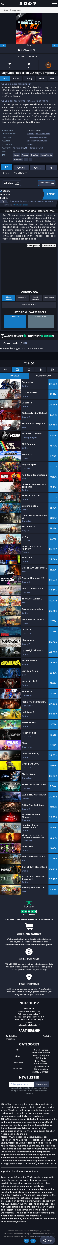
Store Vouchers (41, 1050)
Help (47, 1240)
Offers (6, 173)
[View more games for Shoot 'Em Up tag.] (46, 156)
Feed (52, 78)
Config (29, 78)
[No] (54, 1236)
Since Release (8, 298)
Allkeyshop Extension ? (29, 1025)
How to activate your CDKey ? (29, 1019)
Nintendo (17, 1068)
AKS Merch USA (41, 1069)
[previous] (3, 45)
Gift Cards (41, 1058)
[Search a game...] (29, 10)
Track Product (29, 305)
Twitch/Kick (11, 1036)
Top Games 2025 (41, 1066)
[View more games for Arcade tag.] (25, 156)
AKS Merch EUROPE (40, 1072)
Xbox (17, 1056)
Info (5, 78)
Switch (40, 148)
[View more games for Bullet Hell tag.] (18, 161)
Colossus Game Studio (37, 137)
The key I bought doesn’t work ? (29, 1017)
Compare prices (21, 205)
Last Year (22, 297)
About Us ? (29, 1008)
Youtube (47, 1036)
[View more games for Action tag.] (17, 156)
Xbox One (20, 148)
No (33, 1241)
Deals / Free (40, 1061)
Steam (30, 144)
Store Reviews (40, 1063)
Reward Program (41, 1055)
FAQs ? (29, 1022)
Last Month (49, 297)
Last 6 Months (35, 298)
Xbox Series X (31, 148)
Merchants (11, 1039)
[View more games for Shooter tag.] (34, 156)
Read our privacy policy (44, 1236)
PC (17, 1050)
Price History (20, 173)
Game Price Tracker (41, 1052)
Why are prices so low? (29, 1014)
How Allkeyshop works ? (29, 1011)
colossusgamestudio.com (38, 134)
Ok (26, 1241)
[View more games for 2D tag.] (26, 161)
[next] (55, 45)
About (16, 78)
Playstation (17, 1062)
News (41, 78)
